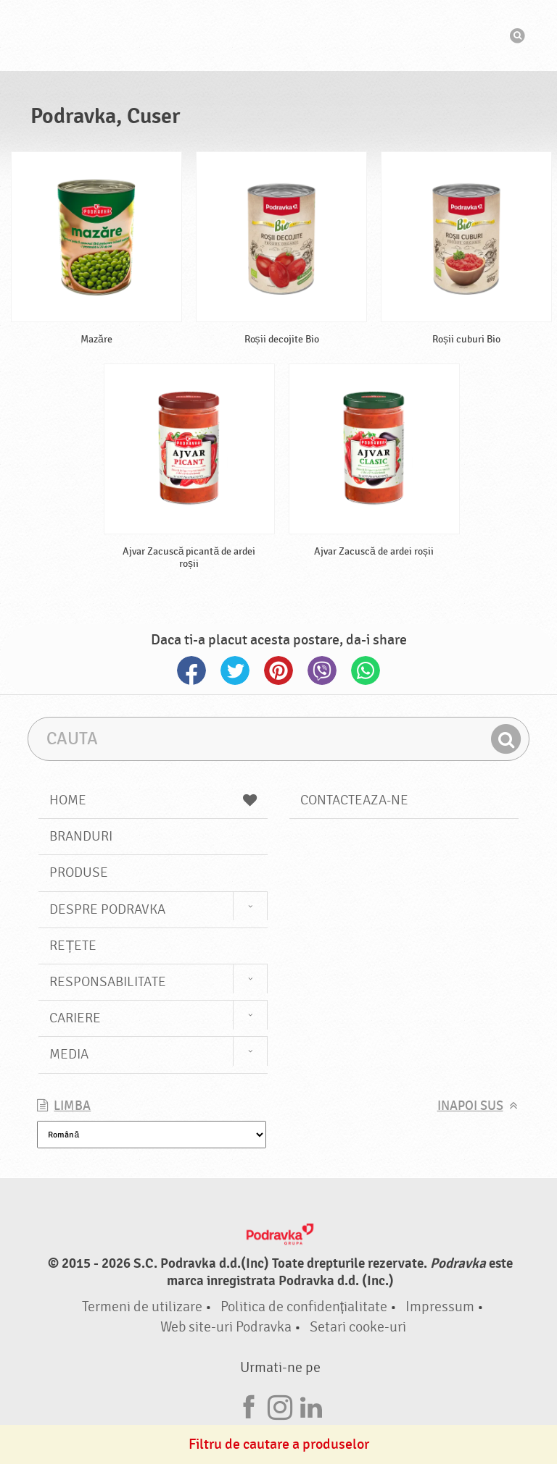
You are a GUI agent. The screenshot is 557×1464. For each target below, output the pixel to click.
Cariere (75, 1018)
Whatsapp (365, 670)
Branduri (80, 836)
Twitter (234, 670)
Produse (78, 872)
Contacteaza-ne (354, 800)
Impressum (439, 1306)
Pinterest (278, 670)
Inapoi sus (470, 1106)
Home (153, 800)
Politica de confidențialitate (304, 1306)
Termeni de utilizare (142, 1306)
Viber (322, 670)
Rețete (72, 946)
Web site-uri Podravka (226, 1326)
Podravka (278, 35)
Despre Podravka (107, 909)
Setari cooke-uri (358, 1326)
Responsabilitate (107, 982)
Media (68, 1054)
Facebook (191, 670)
